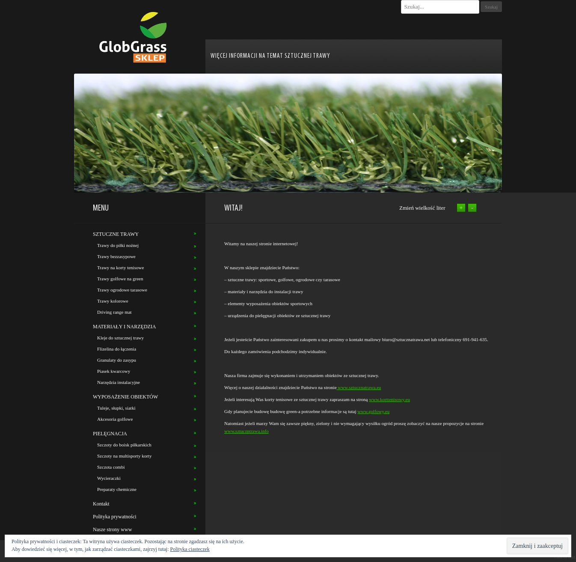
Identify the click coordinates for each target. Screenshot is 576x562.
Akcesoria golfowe (115, 419)
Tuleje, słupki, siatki (116, 407)
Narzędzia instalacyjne (118, 382)
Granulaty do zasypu (116, 360)
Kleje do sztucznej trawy (120, 337)
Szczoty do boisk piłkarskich (124, 444)
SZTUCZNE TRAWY (116, 234)
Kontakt (101, 504)
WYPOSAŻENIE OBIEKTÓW (125, 397)
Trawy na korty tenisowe (120, 267)
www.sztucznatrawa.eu (359, 387)
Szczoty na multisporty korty (124, 455)
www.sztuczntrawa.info (246, 431)
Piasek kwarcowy (113, 371)
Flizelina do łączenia (116, 348)
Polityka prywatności (115, 517)
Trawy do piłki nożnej (118, 245)
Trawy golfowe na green (120, 278)
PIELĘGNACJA (110, 434)
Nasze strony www (112, 529)
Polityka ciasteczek (190, 549)
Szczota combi (111, 467)
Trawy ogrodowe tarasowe (122, 289)
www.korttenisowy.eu (389, 399)
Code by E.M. (565, 557)
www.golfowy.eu (373, 411)
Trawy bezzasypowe (116, 256)
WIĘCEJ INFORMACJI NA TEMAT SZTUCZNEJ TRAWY (270, 56)
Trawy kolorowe (112, 300)
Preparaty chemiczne (117, 489)
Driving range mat (114, 312)
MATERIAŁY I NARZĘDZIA (124, 327)
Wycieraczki (109, 478)
